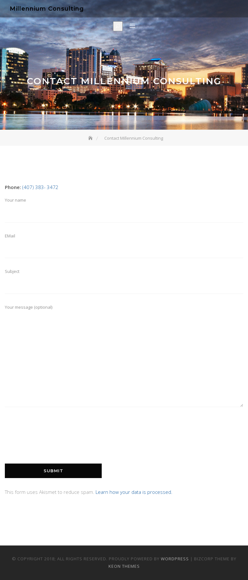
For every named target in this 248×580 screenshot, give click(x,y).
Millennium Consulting (47, 8)
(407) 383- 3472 (40, 187)
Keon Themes (124, 566)
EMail (124, 248)
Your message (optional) (124, 359)
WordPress (175, 559)
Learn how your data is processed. (134, 492)
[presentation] (54, 442)
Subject (124, 283)
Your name (124, 212)
